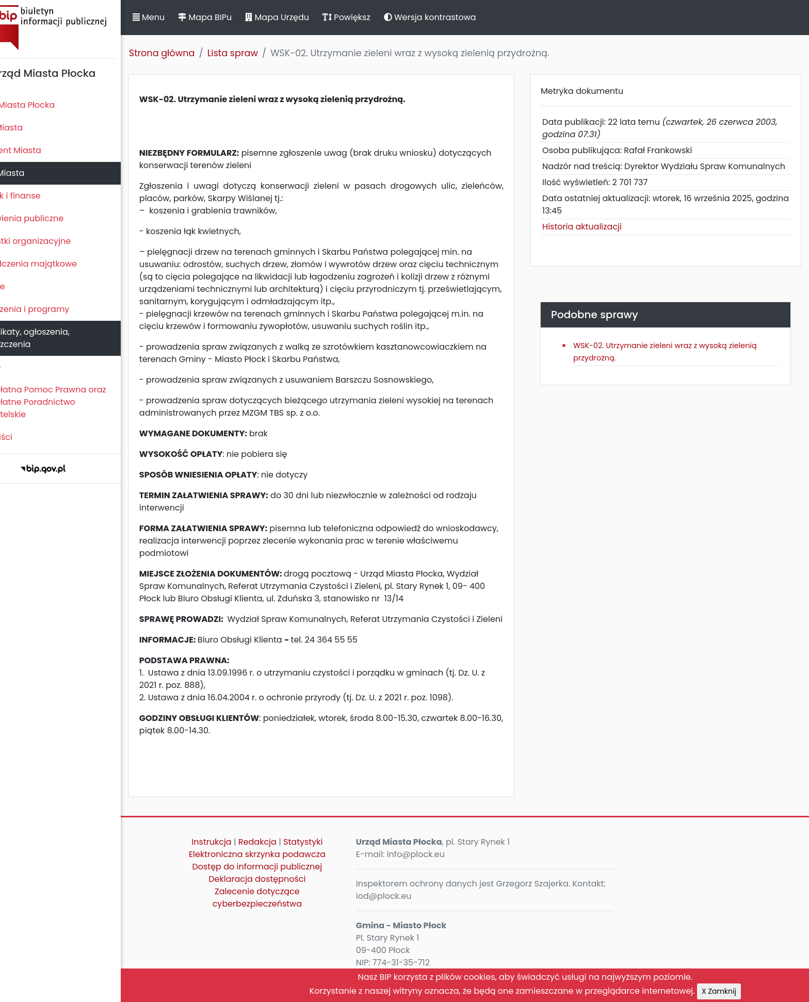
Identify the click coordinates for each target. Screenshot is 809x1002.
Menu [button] (183, 17)
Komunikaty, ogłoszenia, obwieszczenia (54, 338)
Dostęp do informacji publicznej (291, 879)
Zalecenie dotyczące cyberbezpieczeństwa (291, 910)
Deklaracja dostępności (290, 891)
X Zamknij (753, 991)
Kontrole (22, 286)
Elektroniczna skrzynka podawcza (291, 867)
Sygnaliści (25, 437)
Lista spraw (266, 53)
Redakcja (291, 854)
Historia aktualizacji (596, 239)
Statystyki (337, 854)
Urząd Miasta (31, 173)
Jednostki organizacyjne (55, 241)
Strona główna (196, 53)
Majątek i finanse (40, 196)
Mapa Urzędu (311, 17)
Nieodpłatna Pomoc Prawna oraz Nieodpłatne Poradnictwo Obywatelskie (72, 402)
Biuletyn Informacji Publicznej (77, 27)
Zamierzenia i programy (54, 309)
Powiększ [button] (381, 17)
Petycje (20, 367)
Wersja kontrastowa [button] (464, 17)
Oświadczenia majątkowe (58, 264)
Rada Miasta (31, 128)
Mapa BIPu (239, 17)
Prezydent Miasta (40, 150)
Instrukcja (246, 854)
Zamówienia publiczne (51, 218)
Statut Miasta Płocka (47, 105)
